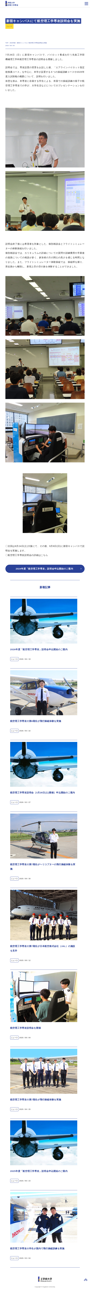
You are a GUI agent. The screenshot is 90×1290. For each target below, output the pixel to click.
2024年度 (12, 43)
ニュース (9, 26)
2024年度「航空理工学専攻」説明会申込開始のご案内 (44, 568)
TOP (6, 43)
